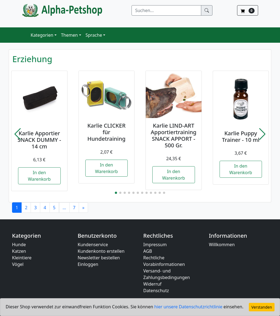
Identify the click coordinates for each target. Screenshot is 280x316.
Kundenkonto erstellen (101, 251)
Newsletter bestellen (99, 258)
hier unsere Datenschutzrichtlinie (188, 307)
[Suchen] (166, 10)
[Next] (83, 207)
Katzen (19, 251)
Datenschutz (156, 291)
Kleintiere (21, 258)
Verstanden (261, 307)
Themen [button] (69, 35)
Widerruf (152, 284)
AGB (147, 251)
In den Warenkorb (39, 176)
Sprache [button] (94, 35)
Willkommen (222, 245)
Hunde (19, 245)
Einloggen (88, 264)
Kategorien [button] (42, 35)
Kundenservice (93, 245)
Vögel (18, 264)
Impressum (155, 245)
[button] (17, 134)
